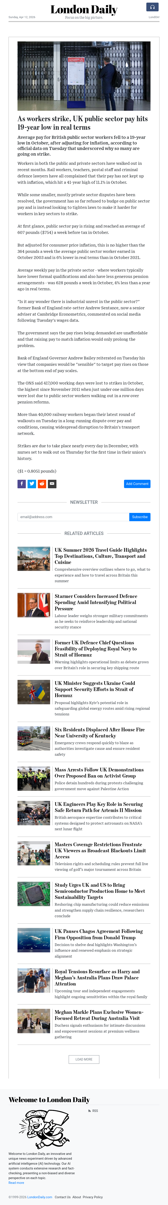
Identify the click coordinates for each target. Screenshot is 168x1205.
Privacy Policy (93, 1197)
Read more (16, 1183)
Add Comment (137, 484)
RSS (92, 1111)
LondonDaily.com (39, 1197)
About (76, 1197)
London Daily (84, 9)
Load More (84, 1059)
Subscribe (140, 517)
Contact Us (63, 1197)
